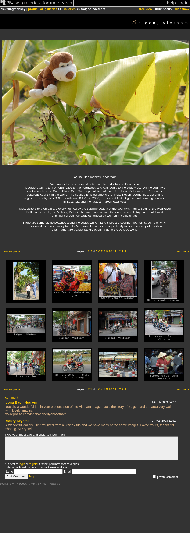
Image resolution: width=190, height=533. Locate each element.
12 (119, 251)
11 (114, 251)
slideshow (181, 9)
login (22, 464)
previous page (10, 251)
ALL (124, 251)
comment (11, 397)
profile (33, 9)
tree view (145, 9)
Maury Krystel (17, 421)
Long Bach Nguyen (21, 402)
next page (182, 251)
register (33, 464)
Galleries (69, 9)
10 (110, 251)
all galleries (48, 9)
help (32, 476)
